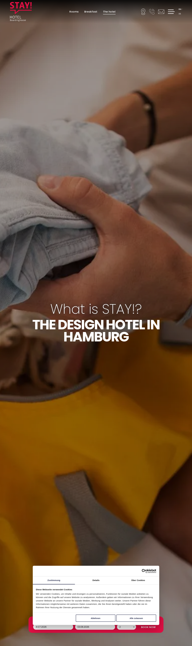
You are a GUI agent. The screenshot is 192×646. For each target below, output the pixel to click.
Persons (122, 627)
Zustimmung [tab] (54, 580)
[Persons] (126, 632)
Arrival (37, 627)
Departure (81, 627)
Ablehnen (95, 618)
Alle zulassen (136, 618)
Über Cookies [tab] (138, 580)
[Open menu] (171, 11)
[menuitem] (74, 11)
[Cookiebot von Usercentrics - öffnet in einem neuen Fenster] (144, 571)
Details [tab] (96, 580)
